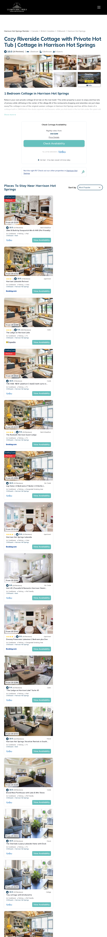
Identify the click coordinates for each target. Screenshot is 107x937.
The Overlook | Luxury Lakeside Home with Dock (26, 534)
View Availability (41, 239)
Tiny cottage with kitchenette (69, 534)
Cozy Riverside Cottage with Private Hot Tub (76, 585)
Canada (34, 31)
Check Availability (54, 143)
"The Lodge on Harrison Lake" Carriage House (76, 737)
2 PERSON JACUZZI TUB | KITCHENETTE (73, 788)
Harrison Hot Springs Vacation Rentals (17, 884)
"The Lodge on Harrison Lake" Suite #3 (73, 433)
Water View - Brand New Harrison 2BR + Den (76, 636)
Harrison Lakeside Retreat (68, 230)
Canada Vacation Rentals (15, 898)
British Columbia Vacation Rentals (15, 891)
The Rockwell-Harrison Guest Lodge (21, 331)
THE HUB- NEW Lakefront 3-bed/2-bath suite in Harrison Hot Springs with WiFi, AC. (77, 896)
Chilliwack (61, 31)
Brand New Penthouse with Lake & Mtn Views (76, 484)
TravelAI (89, 920)
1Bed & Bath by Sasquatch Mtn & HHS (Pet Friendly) (28, 230)
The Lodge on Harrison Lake (18, 281)
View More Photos (15, 84)
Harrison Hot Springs (76, 31)
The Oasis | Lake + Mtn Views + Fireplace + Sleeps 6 (78, 686)
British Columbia (47, 31)
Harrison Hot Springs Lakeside (19, 382)
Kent (16, 235)
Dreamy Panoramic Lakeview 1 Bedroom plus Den (27, 433)
